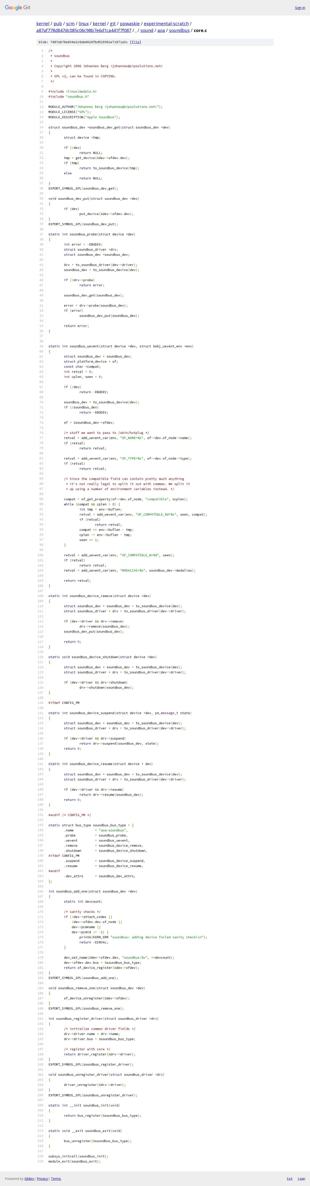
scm (70, 23)
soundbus (179, 30)
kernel (42, 23)
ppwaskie (130, 23)
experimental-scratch (166, 23)
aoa (161, 30)
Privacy (42, 1178)
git (113, 23)
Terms (56, 1178)
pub (58, 23)
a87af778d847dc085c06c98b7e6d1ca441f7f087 (83, 30)
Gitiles (29, 1178)
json (301, 1178)
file (136, 42)
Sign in (300, 7)
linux (84, 23)
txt (290, 1178)
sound (146, 30)
